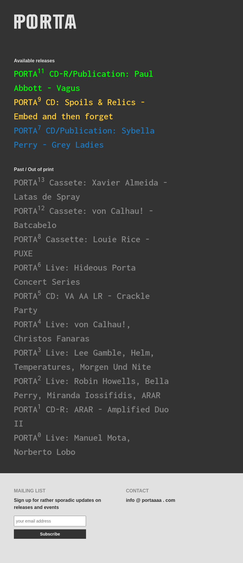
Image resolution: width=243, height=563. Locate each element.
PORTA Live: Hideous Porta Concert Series (75, 274)
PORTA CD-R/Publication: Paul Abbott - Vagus (83, 80)
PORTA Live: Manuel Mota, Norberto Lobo (72, 444)
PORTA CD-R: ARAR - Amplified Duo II (91, 415)
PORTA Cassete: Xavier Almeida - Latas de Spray (91, 188)
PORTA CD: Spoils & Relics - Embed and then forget (79, 108)
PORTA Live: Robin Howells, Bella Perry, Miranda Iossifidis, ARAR (91, 387)
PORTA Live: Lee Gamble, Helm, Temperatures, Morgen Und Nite (84, 359)
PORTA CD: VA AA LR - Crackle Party (82, 302)
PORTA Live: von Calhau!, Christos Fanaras (72, 330)
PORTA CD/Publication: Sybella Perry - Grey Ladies (84, 136)
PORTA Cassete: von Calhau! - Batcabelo (83, 217)
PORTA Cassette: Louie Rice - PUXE (82, 245)
